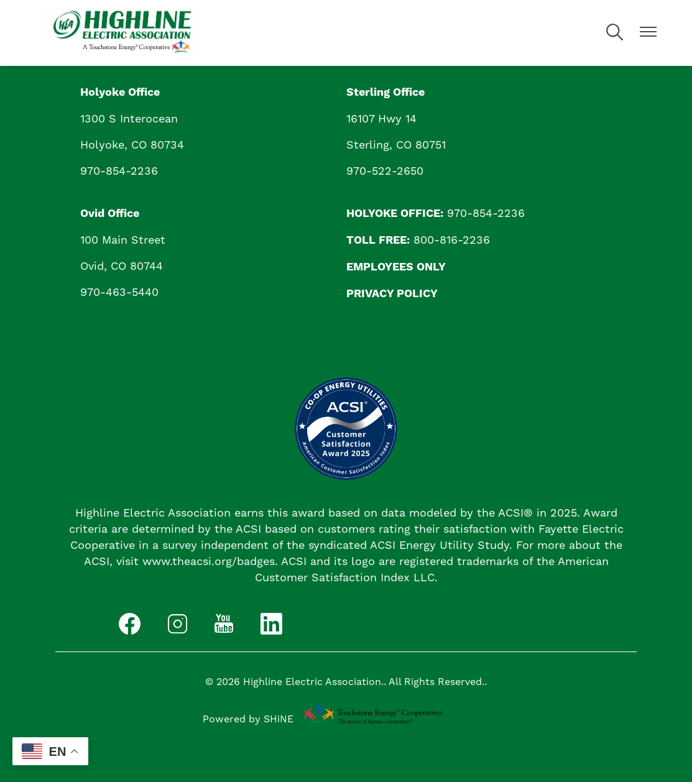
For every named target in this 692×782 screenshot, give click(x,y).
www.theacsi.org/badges (208, 561)
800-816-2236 (451, 239)
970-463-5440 (119, 291)
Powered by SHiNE (248, 719)
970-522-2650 (384, 170)
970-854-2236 (119, 170)
